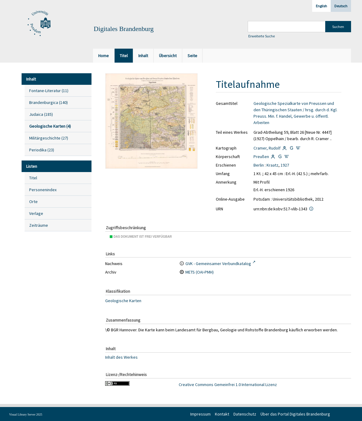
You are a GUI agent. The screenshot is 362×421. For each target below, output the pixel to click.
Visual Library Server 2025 (25, 414)
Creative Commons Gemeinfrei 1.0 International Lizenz (228, 384)
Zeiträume (38, 225)
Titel (33, 178)
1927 (285, 165)
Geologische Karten (123, 300)
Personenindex (43, 189)
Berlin (258, 165)
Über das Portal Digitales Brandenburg (295, 414)
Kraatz (272, 165)
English (321, 6)
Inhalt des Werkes (121, 357)
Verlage (36, 213)
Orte (33, 201)
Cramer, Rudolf (267, 148)
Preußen (261, 156)
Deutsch (340, 6)
